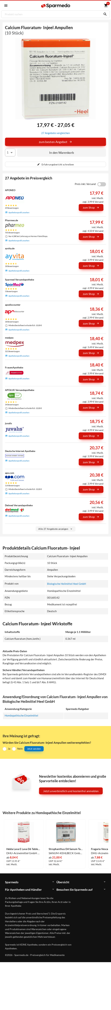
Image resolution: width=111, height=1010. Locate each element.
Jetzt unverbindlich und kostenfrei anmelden (71, 791)
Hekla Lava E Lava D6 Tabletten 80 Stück (23, 849)
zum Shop (91, 207)
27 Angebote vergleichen (55, 133)
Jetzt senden (34, 748)
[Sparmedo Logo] (56, 5)
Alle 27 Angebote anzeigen (55, 528)
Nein (20, 748)
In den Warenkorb (61, 152)
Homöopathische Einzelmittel (21, 715)
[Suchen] (104, 14)
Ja (9, 748)
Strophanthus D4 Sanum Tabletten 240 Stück (66, 849)
